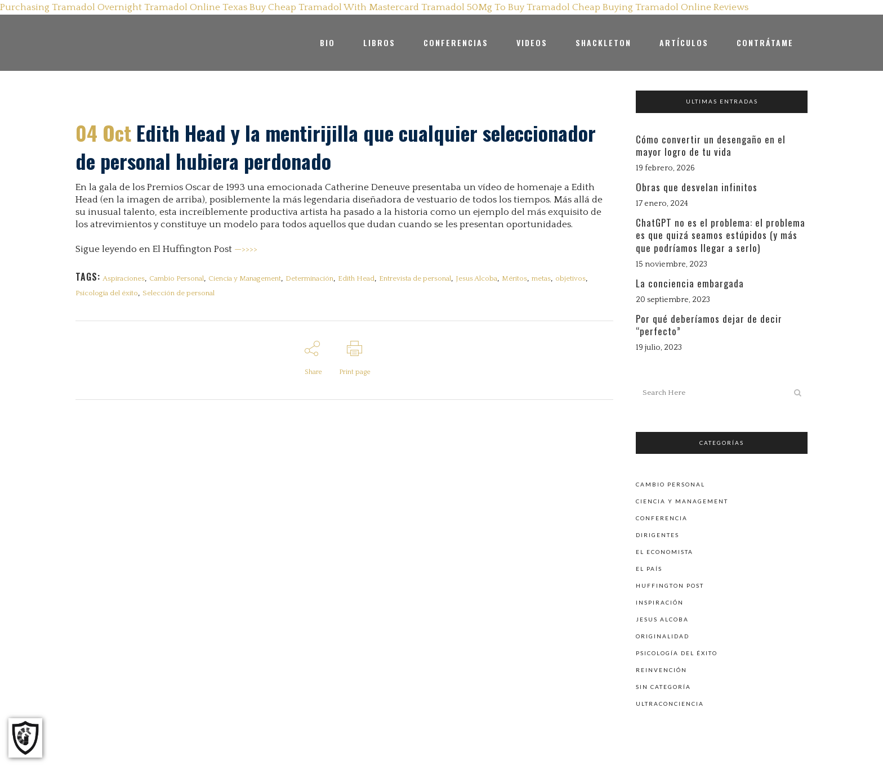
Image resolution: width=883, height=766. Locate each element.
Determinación (309, 278)
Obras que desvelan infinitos (696, 187)
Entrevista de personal (415, 278)
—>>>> (245, 249)
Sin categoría (663, 686)
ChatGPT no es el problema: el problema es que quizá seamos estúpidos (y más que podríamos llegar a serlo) (720, 234)
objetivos (570, 278)
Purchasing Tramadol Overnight (71, 7)
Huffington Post (670, 585)
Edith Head (356, 278)
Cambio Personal (176, 278)
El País (649, 568)
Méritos (514, 278)
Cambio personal (670, 483)
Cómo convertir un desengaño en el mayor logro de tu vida (711, 145)
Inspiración (660, 601)
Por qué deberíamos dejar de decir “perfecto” (709, 325)
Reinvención (661, 669)
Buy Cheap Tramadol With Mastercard (334, 7)
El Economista (664, 551)
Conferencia (662, 517)
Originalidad (662, 635)
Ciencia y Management (244, 278)
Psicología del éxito (106, 294)
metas (541, 278)
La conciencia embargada (690, 283)
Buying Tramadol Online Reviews (675, 7)
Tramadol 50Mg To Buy (472, 7)
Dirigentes (657, 534)
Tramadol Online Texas (195, 7)
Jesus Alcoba (476, 278)
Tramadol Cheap (563, 7)
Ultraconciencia (670, 703)
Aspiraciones (123, 278)
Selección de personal (178, 294)
